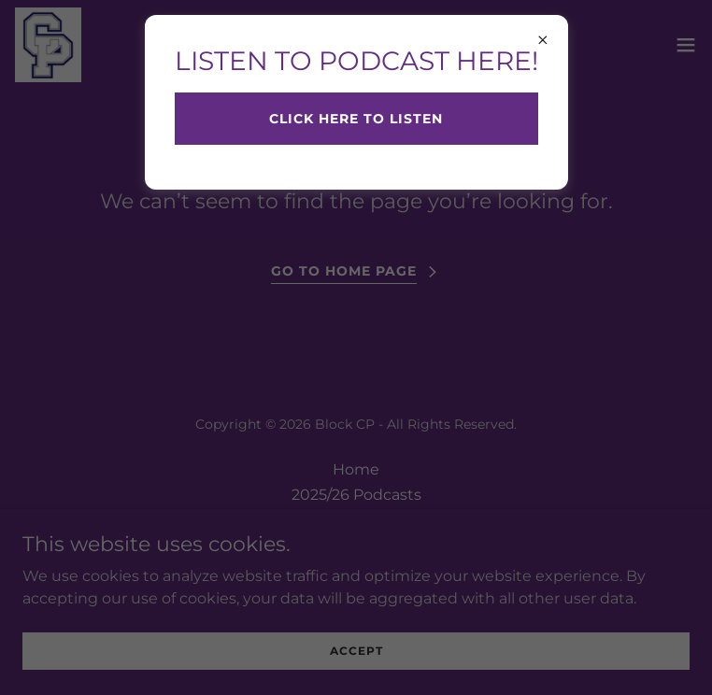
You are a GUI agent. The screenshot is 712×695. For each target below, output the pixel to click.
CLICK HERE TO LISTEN (356, 118)
